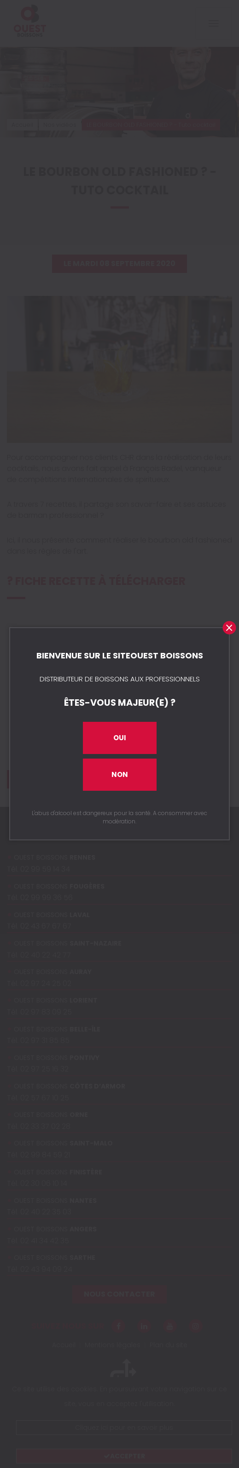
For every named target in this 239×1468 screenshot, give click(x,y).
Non (119, 774)
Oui (119, 738)
